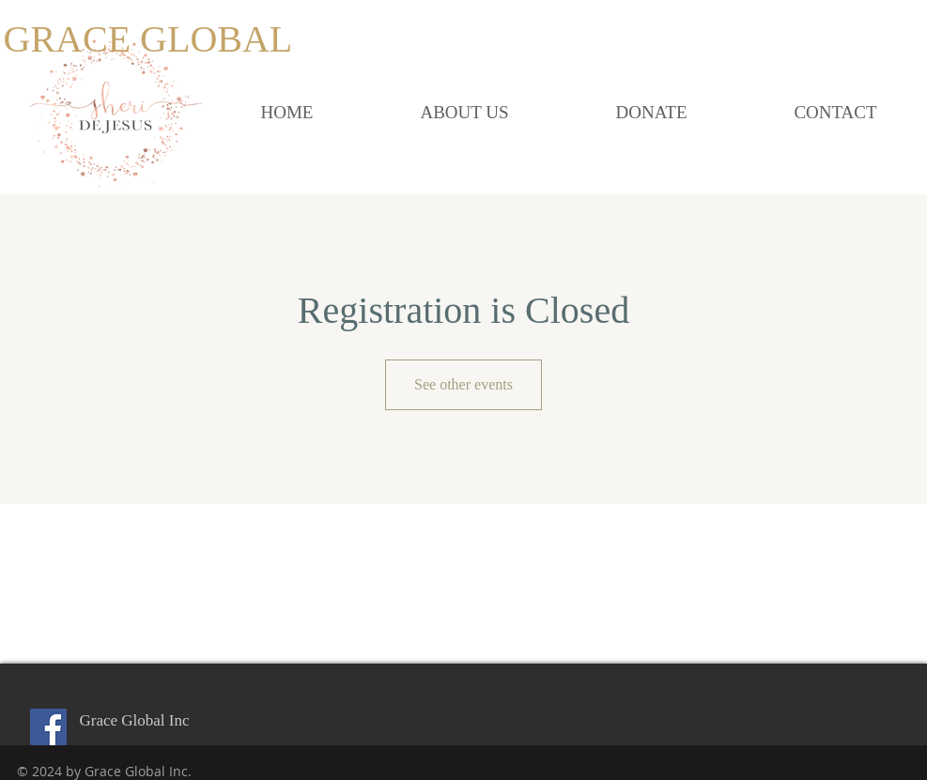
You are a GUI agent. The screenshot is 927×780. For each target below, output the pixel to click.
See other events (463, 384)
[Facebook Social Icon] (48, 727)
